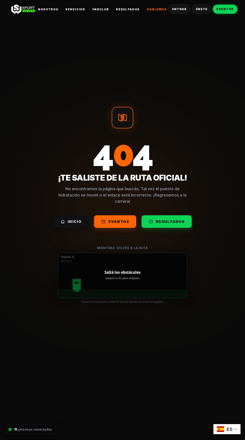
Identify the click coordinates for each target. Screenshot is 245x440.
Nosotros (48, 9)
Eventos (225, 9)
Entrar (179, 9)
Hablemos (157, 9)
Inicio (71, 221)
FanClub (100, 9)
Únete (202, 9)
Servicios (75, 9)
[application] (122, 275)
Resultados (128, 9)
